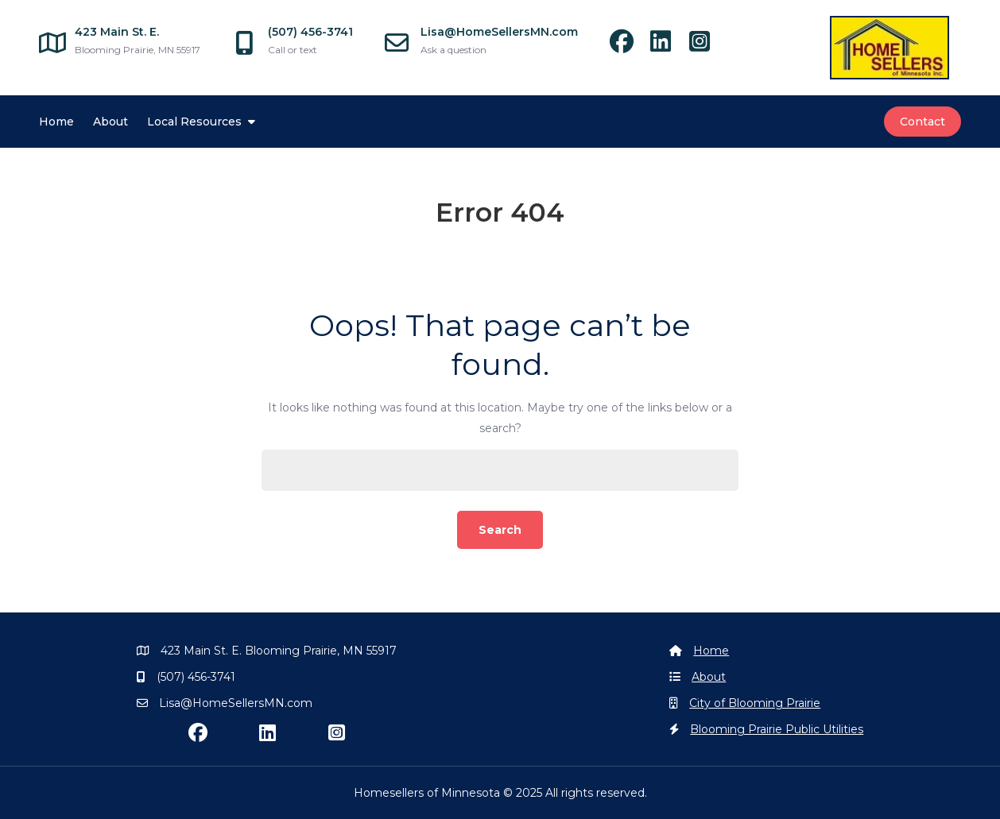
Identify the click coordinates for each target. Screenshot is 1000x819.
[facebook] (629, 46)
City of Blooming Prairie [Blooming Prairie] (754, 703)
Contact (922, 121)
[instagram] (705, 46)
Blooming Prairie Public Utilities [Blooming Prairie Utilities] (776, 729)
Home (56, 121)
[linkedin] (668, 46)
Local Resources (194, 121)
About (110, 121)
